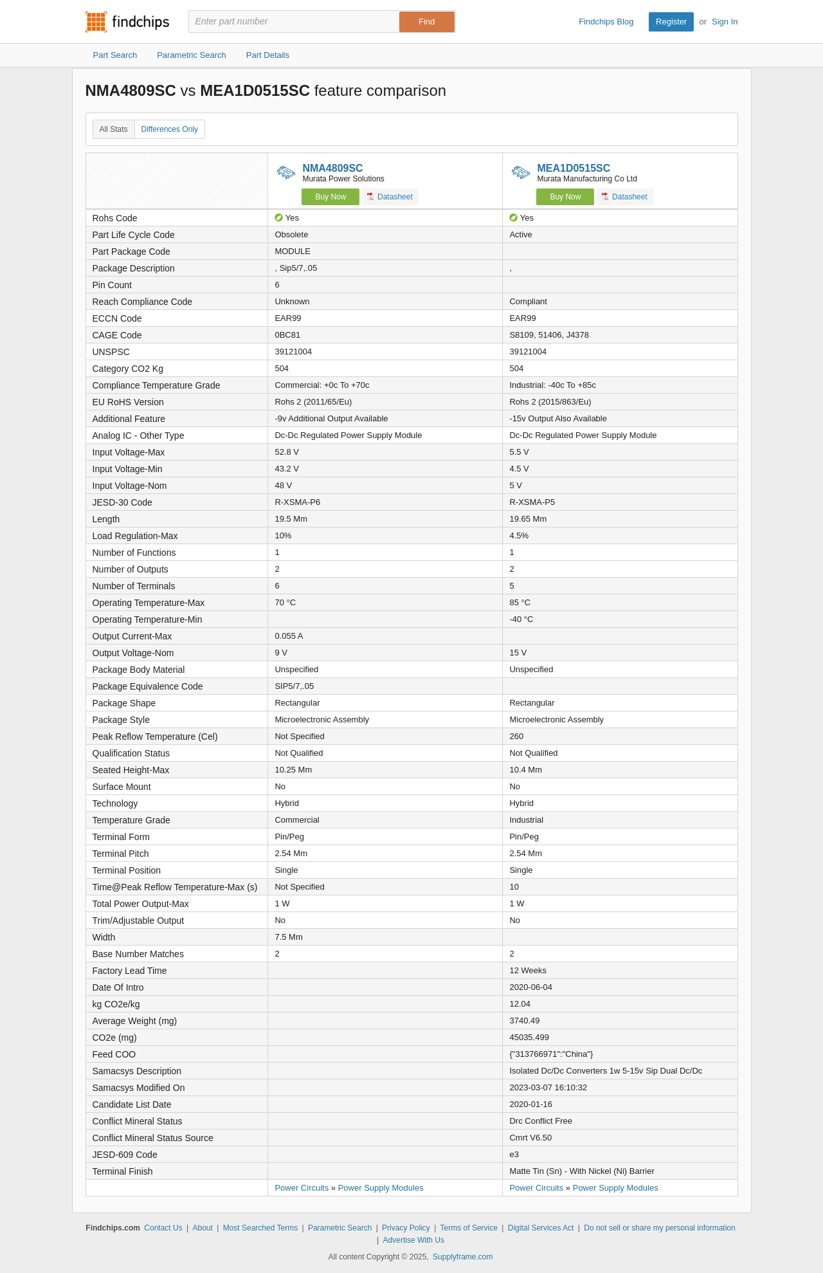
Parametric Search (340, 1227)
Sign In (724, 21)
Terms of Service (469, 1227)
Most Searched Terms (260, 1227)
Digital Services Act (541, 1227)
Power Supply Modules (381, 1188)
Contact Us (163, 1227)
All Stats (114, 129)
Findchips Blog (606, 21)
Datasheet (390, 196)
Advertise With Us (413, 1240)
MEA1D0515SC (573, 168)
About (202, 1227)
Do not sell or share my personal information (659, 1227)
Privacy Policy (406, 1227)
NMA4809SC (332, 168)
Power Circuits (302, 1188)
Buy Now (330, 196)
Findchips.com (127, 22)
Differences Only (169, 129)
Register (671, 21)
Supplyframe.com (463, 1256)
